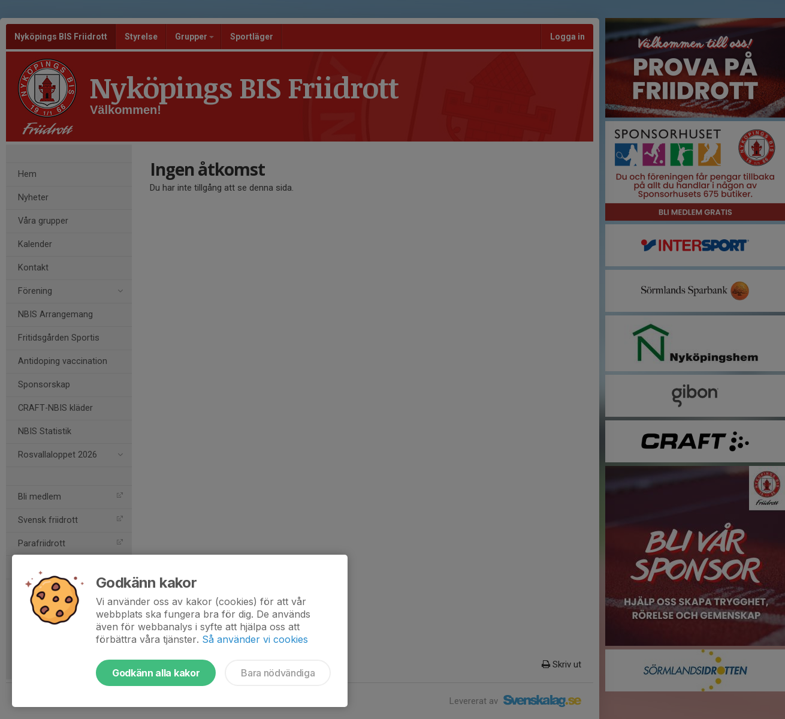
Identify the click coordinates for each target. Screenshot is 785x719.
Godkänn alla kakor (156, 673)
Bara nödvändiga (278, 673)
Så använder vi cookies (255, 639)
